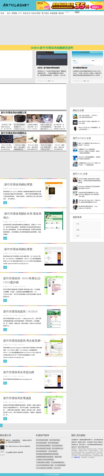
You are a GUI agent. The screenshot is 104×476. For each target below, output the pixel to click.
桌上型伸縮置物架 (60, 465)
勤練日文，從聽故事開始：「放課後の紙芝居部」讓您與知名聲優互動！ (19, 441)
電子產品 (45, 13)
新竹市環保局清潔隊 (42, 440)
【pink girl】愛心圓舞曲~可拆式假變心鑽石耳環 (6, 147)
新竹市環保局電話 (54, 440)
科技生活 (26, 13)
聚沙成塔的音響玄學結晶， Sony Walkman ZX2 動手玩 (87, 207)
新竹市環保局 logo (57, 448)
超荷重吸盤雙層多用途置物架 (44, 457)
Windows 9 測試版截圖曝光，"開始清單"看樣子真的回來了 (89, 158)
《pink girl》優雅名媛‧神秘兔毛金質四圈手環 (59, 147)
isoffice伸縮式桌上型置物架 (44, 468)
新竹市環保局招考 (41, 451)
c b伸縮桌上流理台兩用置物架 (45, 459)
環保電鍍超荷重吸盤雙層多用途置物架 (47, 454)
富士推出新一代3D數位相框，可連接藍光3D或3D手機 (59, 128)
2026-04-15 (42, 81)
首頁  (3, 13)
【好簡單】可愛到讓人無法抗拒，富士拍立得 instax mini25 (6, 128)
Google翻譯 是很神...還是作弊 (14, 452)
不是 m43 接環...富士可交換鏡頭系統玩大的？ (46, 127)
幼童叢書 (53, 13)
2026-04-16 (21, 376)
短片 (9, 13)
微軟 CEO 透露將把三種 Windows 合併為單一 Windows (89, 144)
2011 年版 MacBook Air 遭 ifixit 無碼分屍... (18, 446)
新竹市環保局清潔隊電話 (43, 445)
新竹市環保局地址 (57, 445)
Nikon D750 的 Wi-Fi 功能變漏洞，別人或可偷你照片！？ (89, 128)
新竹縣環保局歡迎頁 (80, 68)
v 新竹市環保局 (52, 451)
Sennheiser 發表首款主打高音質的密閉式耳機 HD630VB (89, 187)
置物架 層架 (58, 457)
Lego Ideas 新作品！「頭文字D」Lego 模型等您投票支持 (88, 116)
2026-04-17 (22, 188)
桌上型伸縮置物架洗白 (57, 462)
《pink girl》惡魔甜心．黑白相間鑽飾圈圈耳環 (19, 147)
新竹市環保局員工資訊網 (43, 448)
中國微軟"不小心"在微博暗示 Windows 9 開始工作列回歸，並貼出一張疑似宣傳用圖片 (89, 151)
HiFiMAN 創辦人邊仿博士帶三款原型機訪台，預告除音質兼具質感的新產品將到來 (89, 180)
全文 (5, 202)
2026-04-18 (22, 286)
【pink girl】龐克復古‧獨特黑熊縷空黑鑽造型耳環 (32, 148)
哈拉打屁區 (36, 13)
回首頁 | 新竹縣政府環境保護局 (48, 68)
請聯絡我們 (77, 457)
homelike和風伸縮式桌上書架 (44, 465)
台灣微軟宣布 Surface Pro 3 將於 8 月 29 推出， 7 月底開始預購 (89, 164)
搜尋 (77, 12)
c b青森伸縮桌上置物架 (43, 462)
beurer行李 (57, 468)
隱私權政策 (56, 474)
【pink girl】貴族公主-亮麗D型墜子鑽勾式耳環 (46, 147)
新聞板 (14, 13)
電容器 (61, 13)
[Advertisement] (48, 32)
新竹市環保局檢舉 (41, 443)
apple (20, 13)
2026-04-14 (22, 221)
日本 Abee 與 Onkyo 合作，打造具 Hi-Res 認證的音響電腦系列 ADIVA (89, 201)
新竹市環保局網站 (53, 443)
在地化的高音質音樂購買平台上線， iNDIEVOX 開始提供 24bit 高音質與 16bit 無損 (88, 194)
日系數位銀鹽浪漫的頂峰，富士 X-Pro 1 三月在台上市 (32, 128)
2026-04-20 (22, 315)
